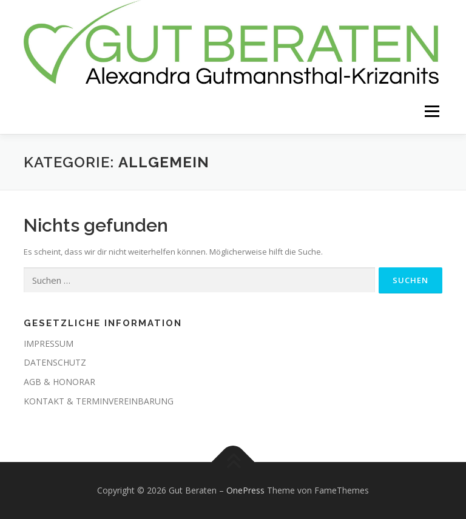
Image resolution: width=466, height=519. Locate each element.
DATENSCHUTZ (55, 362)
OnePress (245, 490)
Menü (431, 110)
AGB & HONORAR (59, 381)
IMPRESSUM (48, 343)
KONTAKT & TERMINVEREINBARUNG (99, 401)
